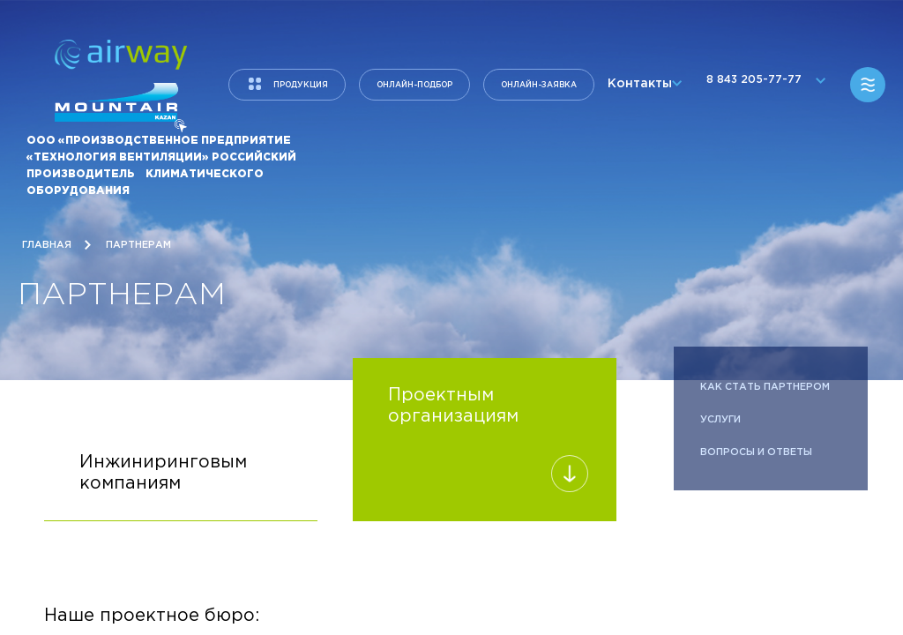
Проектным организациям (484, 439)
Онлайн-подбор (414, 84)
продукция (300, 84)
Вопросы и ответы (756, 452)
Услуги (720, 419)
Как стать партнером (766, 387)
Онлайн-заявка (539, 84)
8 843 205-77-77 (761, 84)
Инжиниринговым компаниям (180, 487)
